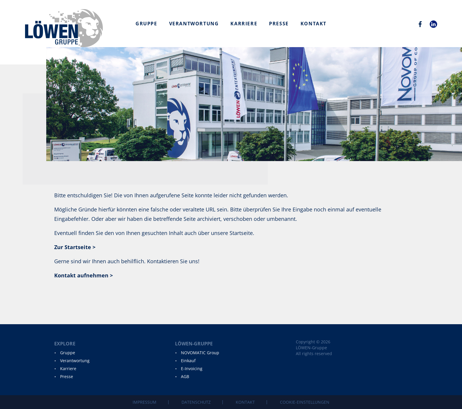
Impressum (144, 402)
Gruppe (146, 23)
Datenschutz (196, 402)
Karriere (243, 23)
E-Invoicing (191, 368)
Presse (279, 23)
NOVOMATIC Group (200, 352)
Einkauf (188, 360)
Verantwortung (194, 23)
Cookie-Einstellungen (304, 402)
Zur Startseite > (74, 247)
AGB (185, 376)
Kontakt (313, 23)
